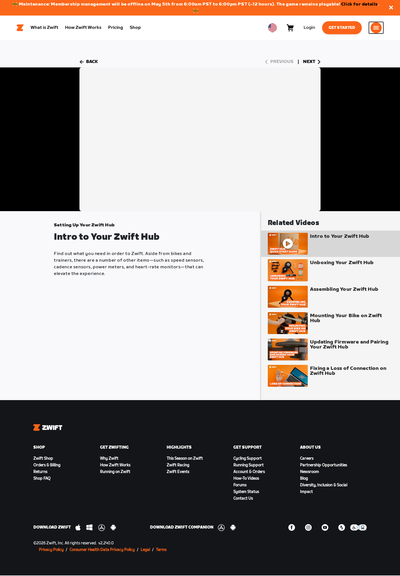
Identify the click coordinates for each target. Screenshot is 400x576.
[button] (391, 8)
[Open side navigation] (376, 28)
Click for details (359, 4)
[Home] (20, 28)
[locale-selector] (272, 28)
